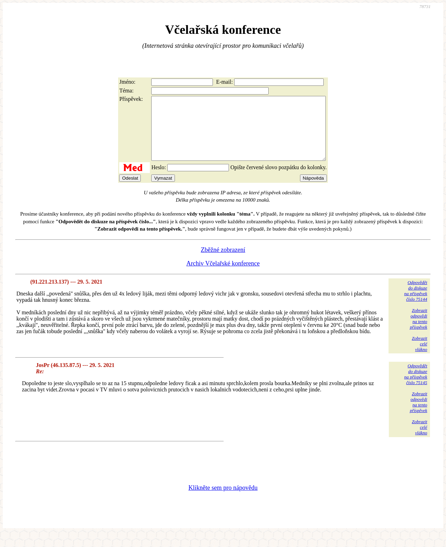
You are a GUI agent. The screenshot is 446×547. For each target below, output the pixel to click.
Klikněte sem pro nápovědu (223, 500)
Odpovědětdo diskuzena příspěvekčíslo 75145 (415, 387)
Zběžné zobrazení (223, 262)
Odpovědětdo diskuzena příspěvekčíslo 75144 (415, 303)
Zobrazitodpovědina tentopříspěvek (418, 331)
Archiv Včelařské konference (223, 275)
